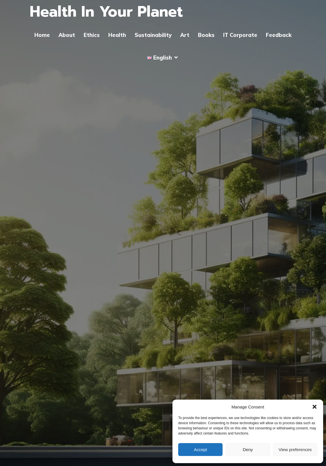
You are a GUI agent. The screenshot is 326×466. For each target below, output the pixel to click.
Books (206, 34)
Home (42, 34)
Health (117, 34)
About (66, 34)
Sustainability (153, 34)
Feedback (279, 34)
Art (184, 34)
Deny (248, 449)
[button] (314, 407)
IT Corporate (240, 34)
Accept (200, 449)
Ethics (92, 34)
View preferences (295, 449)
